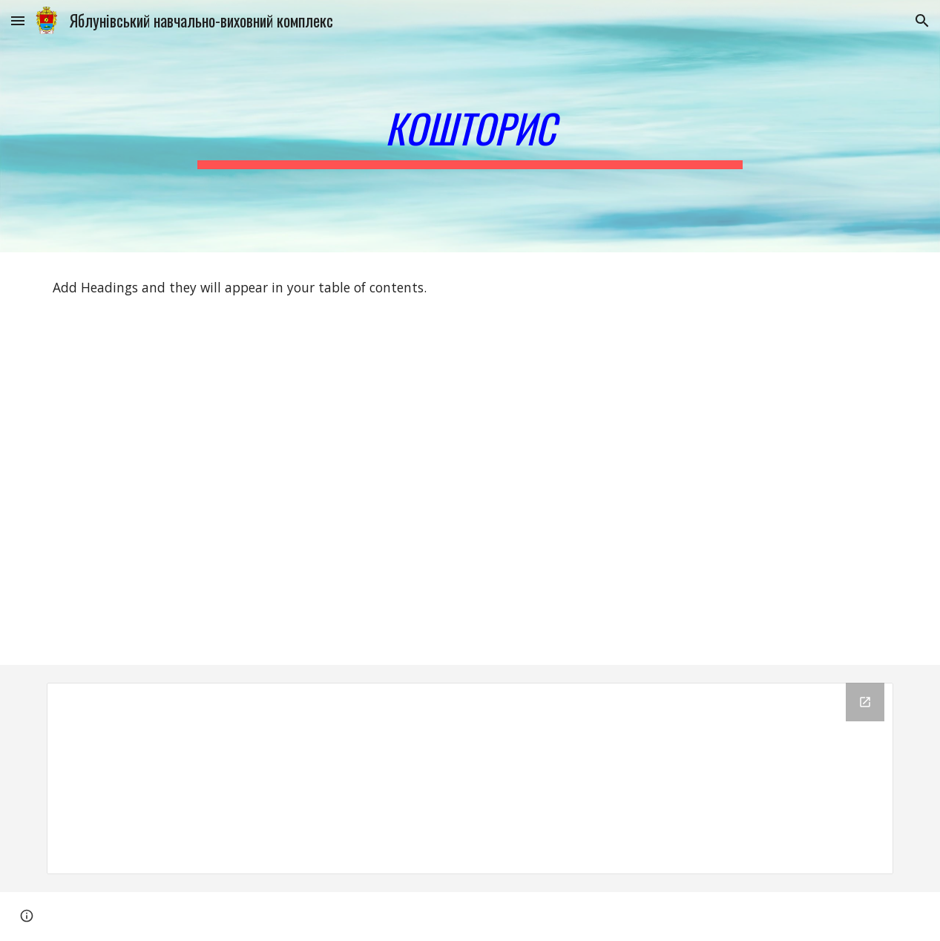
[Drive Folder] (470, 778)
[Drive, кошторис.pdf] (253, 494)
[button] (18, 20)
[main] (470, 126)
